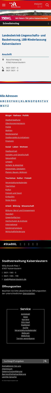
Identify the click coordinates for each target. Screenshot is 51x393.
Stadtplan (25, 325)
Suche (25, 327)
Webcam (26, 333)
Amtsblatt (25, 314)
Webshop (25, 335)
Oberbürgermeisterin (15, 123)
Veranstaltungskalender (16, 182)
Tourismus (10, 186)
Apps (25, 316)
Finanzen (9, 141)
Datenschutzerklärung (12, 371)
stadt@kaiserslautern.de (15, 279)
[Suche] (45, 361)
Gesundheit (10, 158)
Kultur (8, 189)
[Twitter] (24, 244)
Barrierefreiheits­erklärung (14, 374)
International (11, 224)
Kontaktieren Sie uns (11, 366)
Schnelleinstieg (27, 23)
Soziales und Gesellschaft (17, 154)
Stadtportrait (11, 151)
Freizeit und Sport (13, 193)
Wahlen (8, 130)
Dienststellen (29, 293)
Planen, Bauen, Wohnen (16, 172)
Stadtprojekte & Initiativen (17, 137)
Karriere (25, 319)
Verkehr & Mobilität (14, 165)
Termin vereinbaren (25, 338)
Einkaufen (10, 196)
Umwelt (8, 161)
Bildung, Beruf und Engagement (20, 210)
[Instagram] (33, 244)
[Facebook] (20, 244)
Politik (8, 127)
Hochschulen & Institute (16, 221)
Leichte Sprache (9, 377)
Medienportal (11, 134)
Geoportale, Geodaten (15, 168)
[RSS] (37, 244)
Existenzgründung (13, 228)
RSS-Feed (25, 322)
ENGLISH (38, 4)
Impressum (7, 368)
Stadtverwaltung (12, 120)
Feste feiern (10, 200)
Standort (9, 214)
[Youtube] (29, 244)
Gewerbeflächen (12, 217)
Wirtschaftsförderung (15, 231)
